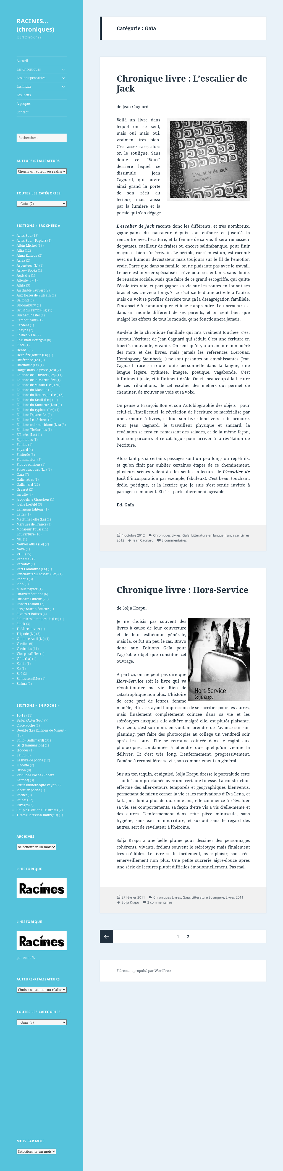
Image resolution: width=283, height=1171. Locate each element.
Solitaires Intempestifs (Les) (38, 618)
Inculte (22, 494)
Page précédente (106, 936)
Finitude (23, 454)
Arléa (21, 260)
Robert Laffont (28, 604)
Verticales (24, 648)
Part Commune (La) (32, 569)
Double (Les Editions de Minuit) (41, 730)
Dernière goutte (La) (32, 355)
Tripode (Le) (26, 633)
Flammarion (26, 459)
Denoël (22, 350)
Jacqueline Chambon (33, 499)
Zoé (19, 673)
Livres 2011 (234, 897)
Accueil (22, 60)
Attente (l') (25, 280)
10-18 (21, 715)
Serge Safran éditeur (33, 609)
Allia (20, 250)
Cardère (23, 325)
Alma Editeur (27, 255)
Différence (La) (28, 360)
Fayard (22, 449)
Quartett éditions (30, 594)
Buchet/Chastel (28, 315)
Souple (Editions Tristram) (37, 810)
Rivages (22, 805)
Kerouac (240, 352)
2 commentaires (159, 902)
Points (21, 800)
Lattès (21, 514)
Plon (20, 584)
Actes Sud (24, 235)
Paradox (23, 564)
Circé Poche (26, 725)
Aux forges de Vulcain (34, 295)
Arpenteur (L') (27, 265)
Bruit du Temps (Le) (32, 310)
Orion (21, 770)
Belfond (23, 300)
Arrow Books (27, 270)
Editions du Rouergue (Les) (37, 394)
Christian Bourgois (31, 340)
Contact (22, 112)
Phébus (22, 579)
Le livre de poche (30, 760)
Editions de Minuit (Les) (35, 384)
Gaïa (20, 474)
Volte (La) (24, 658)
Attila (21, 285)
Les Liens (24, 95)
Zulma (22, 683)
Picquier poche (28, 790)
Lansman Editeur (30, 509)
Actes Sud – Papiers (31, 240)
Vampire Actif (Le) (30, 638)
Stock (21, 623)
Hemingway (128, 358)
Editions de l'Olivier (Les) (36, 375)
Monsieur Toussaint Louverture (32, 532)
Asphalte (23, 275)
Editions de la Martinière (36, 380)
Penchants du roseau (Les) (37, 574)
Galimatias (25, 479)
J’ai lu (21, 755)
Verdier (22, 643)
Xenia (21, 663)
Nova (21, 549)
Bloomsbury (26, 305)
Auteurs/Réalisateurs (38, 160)
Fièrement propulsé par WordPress (144, 970)
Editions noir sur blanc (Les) (39, 424)
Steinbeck (152, 358)
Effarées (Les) (27, 434)
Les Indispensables (31, 78)
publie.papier (27, 589)
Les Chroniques (29, 69)
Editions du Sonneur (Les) (37, 404)
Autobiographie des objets (209, 405)
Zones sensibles (28, 678)
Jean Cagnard (143, 540)
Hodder (22, 750)
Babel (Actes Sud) (30, 720)
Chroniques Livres (167, 535)
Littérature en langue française (215, 535)
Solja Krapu (130, 902)
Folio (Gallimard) (30, 740)
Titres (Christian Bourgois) (37, 815)
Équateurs (25, 439)
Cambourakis (27, 320)
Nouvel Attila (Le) (30, 544)
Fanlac (22, 444)
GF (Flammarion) (30, 745)
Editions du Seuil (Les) (34, 399)
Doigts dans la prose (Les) (36, 370)
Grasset (22, 489)
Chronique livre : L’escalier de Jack (182, 83)
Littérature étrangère (208, 897)
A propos (23, 103)
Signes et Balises (29, 613)
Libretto (23, 765)
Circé (21, 345)
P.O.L (20, 554)
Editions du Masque (32, 389)
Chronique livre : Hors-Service (182, 589)
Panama (23, 559)
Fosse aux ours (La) (32, 469)
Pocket (22, 795)
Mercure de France (31, 524)
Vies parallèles (28, 653)
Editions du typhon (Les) (35, 409)
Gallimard (25, 484)
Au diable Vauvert (31, 290)
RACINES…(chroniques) (35, 25)
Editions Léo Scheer (32, 419)
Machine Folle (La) (31, 519)
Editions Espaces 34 (32, 414)
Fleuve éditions (28, 464)
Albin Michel (27, 245)
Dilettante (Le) (28, 365)
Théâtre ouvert (28, 628)
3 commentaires (174, 540)
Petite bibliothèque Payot (36, 785)
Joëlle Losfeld (27, 504)
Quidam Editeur (29, 599)
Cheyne (22, 330)
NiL (19, 539)
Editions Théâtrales (32, 429)
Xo (19, 668)
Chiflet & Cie (26, 335)
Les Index (24, 86)
